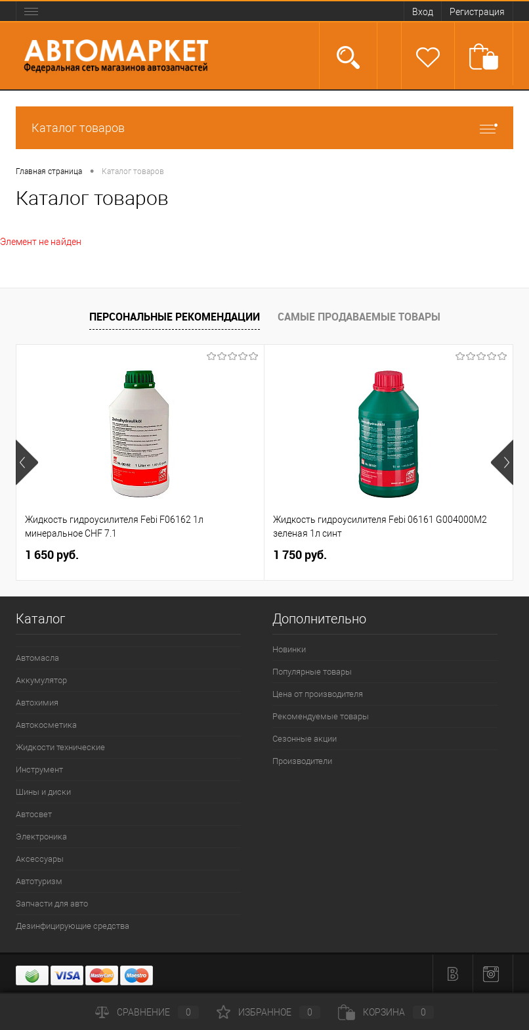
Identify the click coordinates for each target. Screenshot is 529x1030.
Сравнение (147, 1012)
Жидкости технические (60, 747)
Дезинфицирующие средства (72, 926)
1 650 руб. (52, 555)
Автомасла (37, 658)
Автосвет (34, 814)
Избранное (268, 1012)
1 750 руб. (300, 555)
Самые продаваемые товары (359, 316)
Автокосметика (46, 725)
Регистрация (477, 12)
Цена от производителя (317, 694)
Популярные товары (312, 672)
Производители (302, 761)
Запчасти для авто (52, 903)
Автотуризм (39, 881)
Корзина (386, 1012)
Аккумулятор (41, 680)
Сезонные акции (304, 739)
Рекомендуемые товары (320, 716)
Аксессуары (40, 859)
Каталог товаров (264, 127)
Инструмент (39, 769)
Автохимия (37, 702)
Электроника (41, 836)
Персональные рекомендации (174, 316)
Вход (422, 12)
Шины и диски (43, 792)
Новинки (289, 649)
